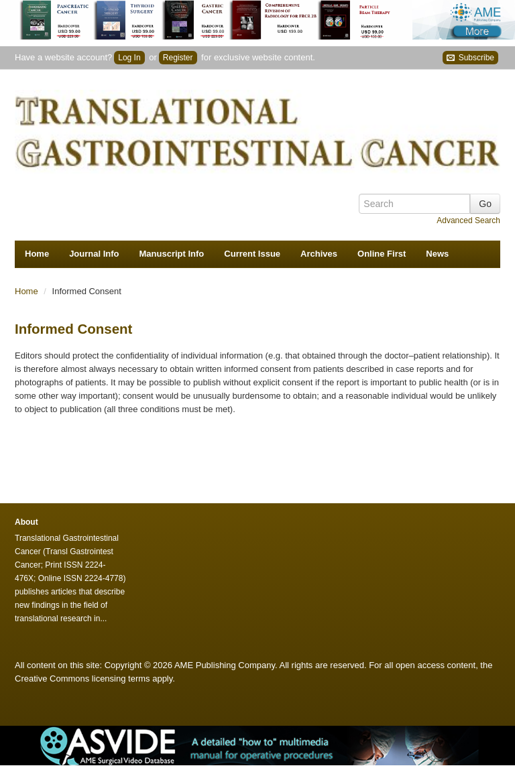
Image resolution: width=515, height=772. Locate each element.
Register (178, 57)
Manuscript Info (172, 254)
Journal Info (94, 254)
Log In (129, 57)
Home (37, 254)
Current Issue (252, 254)
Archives (318, 254)
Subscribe (470, 58)
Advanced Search (468, 220)
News (437, 254)
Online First (381, 254)
